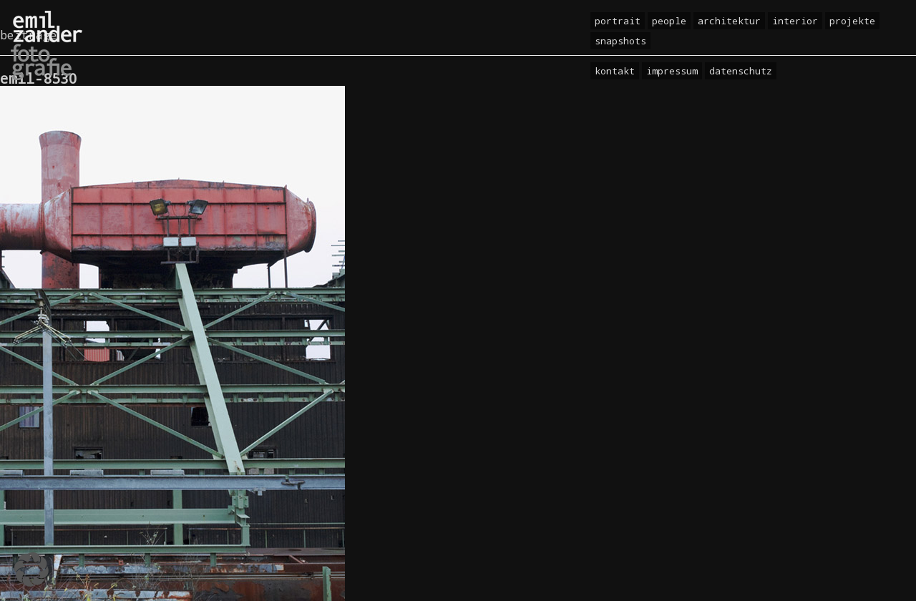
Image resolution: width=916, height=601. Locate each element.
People (669, 20)
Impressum (672, 70)
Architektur (729, 20)
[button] (31, 569)
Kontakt (615, 70)
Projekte (852, 20)
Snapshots (620, 40)
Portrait (617, 20)
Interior (795, 20)
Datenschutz (740, 70)
